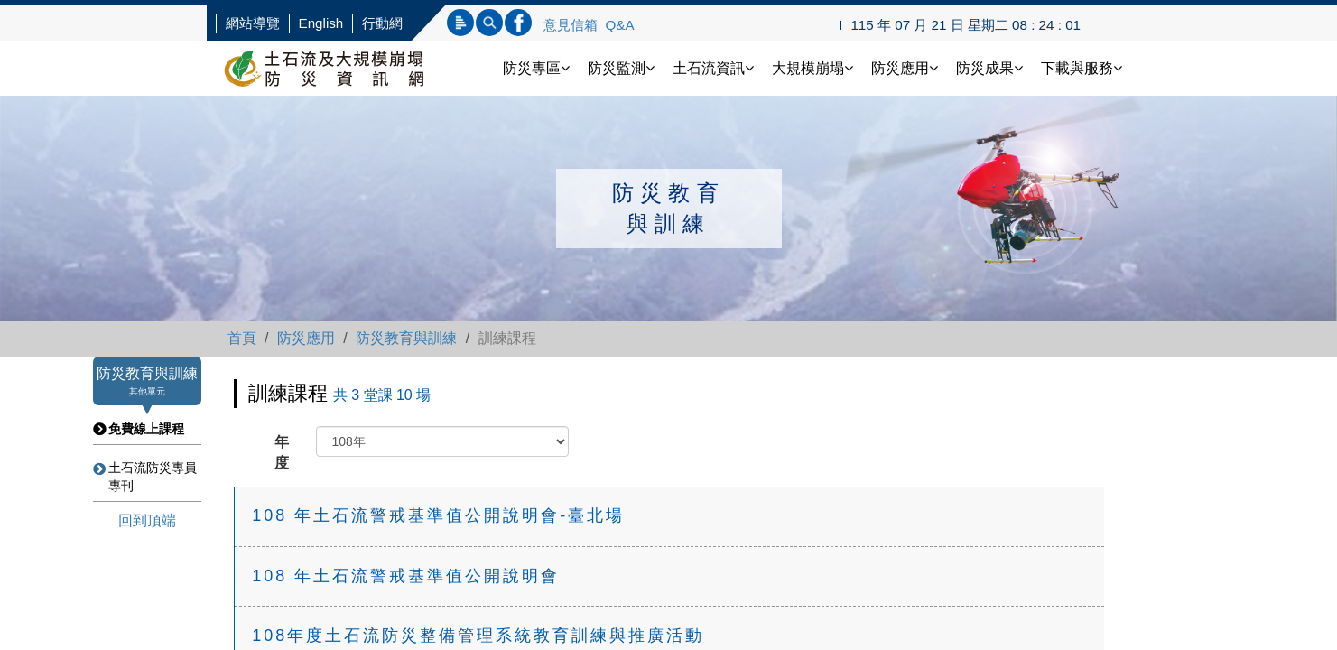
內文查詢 (489, 22)
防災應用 (904, 68)
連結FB (518, 22)
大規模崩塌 (812, 68)
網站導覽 (253, 23)
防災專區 (536, 68)
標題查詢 (460, 22)
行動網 (382, 23)
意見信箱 (570, 24)
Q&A (620, 24)
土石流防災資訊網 (342, 68)
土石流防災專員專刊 (152, 476)
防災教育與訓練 (406, 338)
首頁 (241, 338)
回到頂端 (147, 520)
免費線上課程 (146, 429)
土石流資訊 (713, 68)
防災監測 (621, 68)
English (321, 23)
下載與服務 (1081, 68)
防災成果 (989, 68)
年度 (281, 452)
